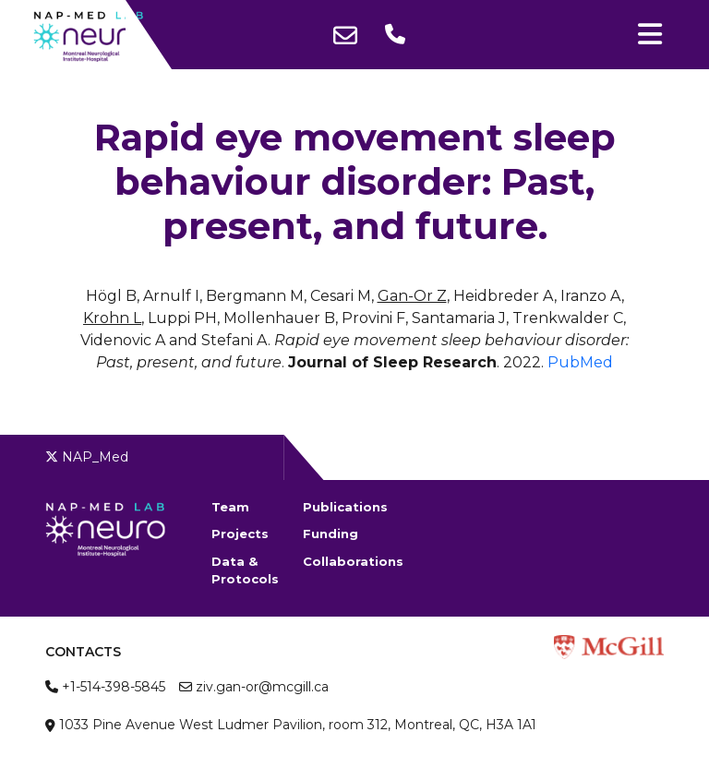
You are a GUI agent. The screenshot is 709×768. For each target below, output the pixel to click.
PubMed (580, 362)
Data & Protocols (245, 570)
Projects (240, 533)
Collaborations (348, 561)
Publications (345, 506)
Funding (330, 533)
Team (230, 506)
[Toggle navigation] (650, 34)
